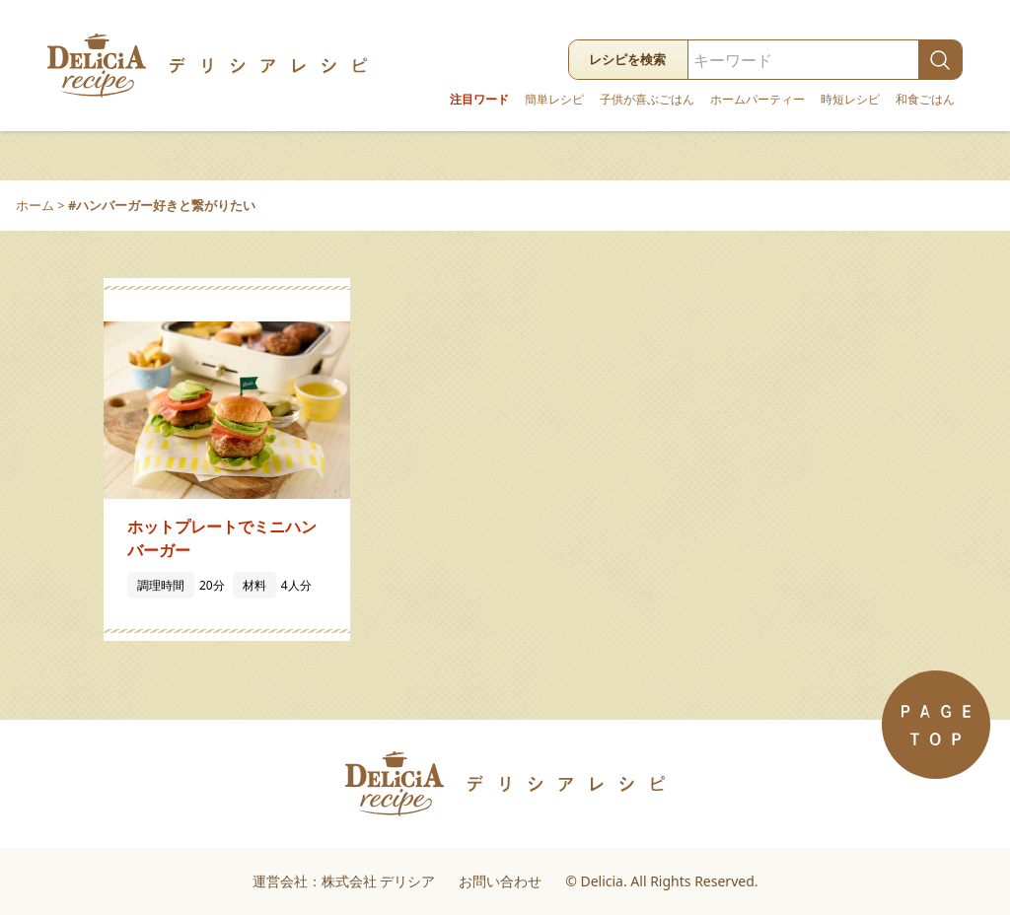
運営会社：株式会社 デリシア (344, 881)
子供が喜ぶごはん (647, 99)
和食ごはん (925, 99)
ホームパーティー (757, 99)
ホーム (35, 205)
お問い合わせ (500, 881)
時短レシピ (850, 99)
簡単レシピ (554, 99)
